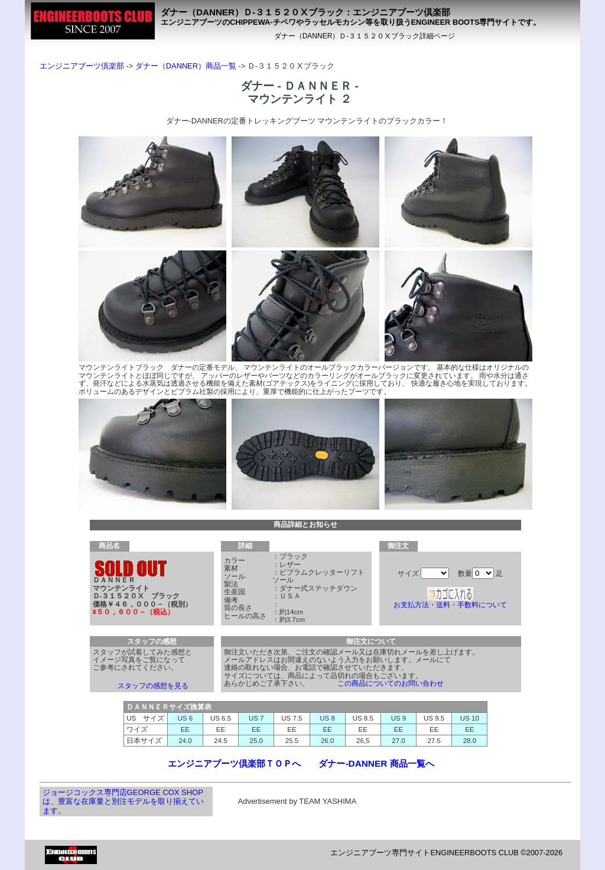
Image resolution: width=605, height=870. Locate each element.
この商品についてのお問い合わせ (390, 683)
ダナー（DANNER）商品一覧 (185, 65)
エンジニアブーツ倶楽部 (82, 65)
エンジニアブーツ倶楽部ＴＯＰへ (234, 763)
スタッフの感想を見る (153, 685)
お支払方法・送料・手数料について (450, 604)
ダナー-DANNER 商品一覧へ (376, 763)
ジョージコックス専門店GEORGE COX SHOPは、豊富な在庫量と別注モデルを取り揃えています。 (123, 801)
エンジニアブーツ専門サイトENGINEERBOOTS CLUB (424, 852)
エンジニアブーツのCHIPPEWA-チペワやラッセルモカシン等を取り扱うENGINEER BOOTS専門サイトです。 (351, 22)
